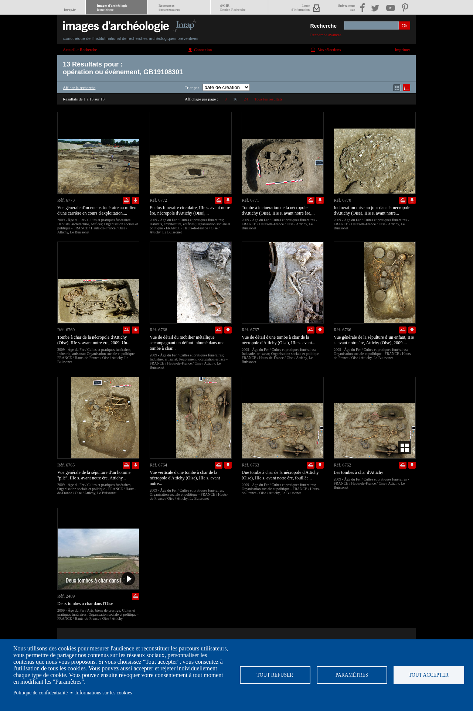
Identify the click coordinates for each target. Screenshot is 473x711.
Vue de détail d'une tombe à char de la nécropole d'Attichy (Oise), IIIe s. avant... (278, 340)
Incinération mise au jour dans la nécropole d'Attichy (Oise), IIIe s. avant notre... (372, 210)
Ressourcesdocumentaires (169, 7)
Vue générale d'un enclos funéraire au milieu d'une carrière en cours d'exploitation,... (96, 210)
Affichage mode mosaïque (397, 87)
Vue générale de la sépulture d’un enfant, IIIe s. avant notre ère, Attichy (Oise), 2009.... (374, 340)
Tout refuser (275, 675)
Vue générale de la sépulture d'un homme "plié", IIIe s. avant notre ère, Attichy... (93, 475)
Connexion (203, 49)
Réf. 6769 (66, 329)
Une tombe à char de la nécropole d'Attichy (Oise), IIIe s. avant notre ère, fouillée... (280, 475)
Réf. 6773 (66, 200)
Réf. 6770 (342, 200)
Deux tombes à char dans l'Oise (85, 603)
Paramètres (352, 675)
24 (246, 99)
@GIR (232, 7)
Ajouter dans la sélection (126, 200)
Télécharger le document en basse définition (135, 200)
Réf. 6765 (66, 465)
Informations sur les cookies (103, 692)
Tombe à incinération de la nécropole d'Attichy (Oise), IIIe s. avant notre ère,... (278, 210)
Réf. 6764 (158, 465)
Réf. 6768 (158, 329)
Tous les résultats (268, 99)
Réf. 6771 (250, 200)
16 (235, 99)
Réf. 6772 (158, 200)
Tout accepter (429, 675)
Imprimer (402, 49)
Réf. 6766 (342, 329)
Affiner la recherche (79, 87)
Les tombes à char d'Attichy (358, 472)
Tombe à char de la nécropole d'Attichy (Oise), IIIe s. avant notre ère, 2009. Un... (93, 340)
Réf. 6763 (250, 465)
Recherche (323, 26)
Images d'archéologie (112, 7)
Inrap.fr (70, 9)
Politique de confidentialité (40, 692)
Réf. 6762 (342, 465)
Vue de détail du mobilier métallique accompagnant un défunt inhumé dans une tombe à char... (187, 343)
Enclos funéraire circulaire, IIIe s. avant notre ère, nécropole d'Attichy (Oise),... (190, 210)
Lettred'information (301, 7)
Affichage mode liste (406, 87)
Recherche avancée (325, 35)
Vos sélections (329, 49)
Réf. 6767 (250, 329)
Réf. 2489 (66, 596)
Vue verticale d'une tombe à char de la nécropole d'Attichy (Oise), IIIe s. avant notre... (185, 478)
